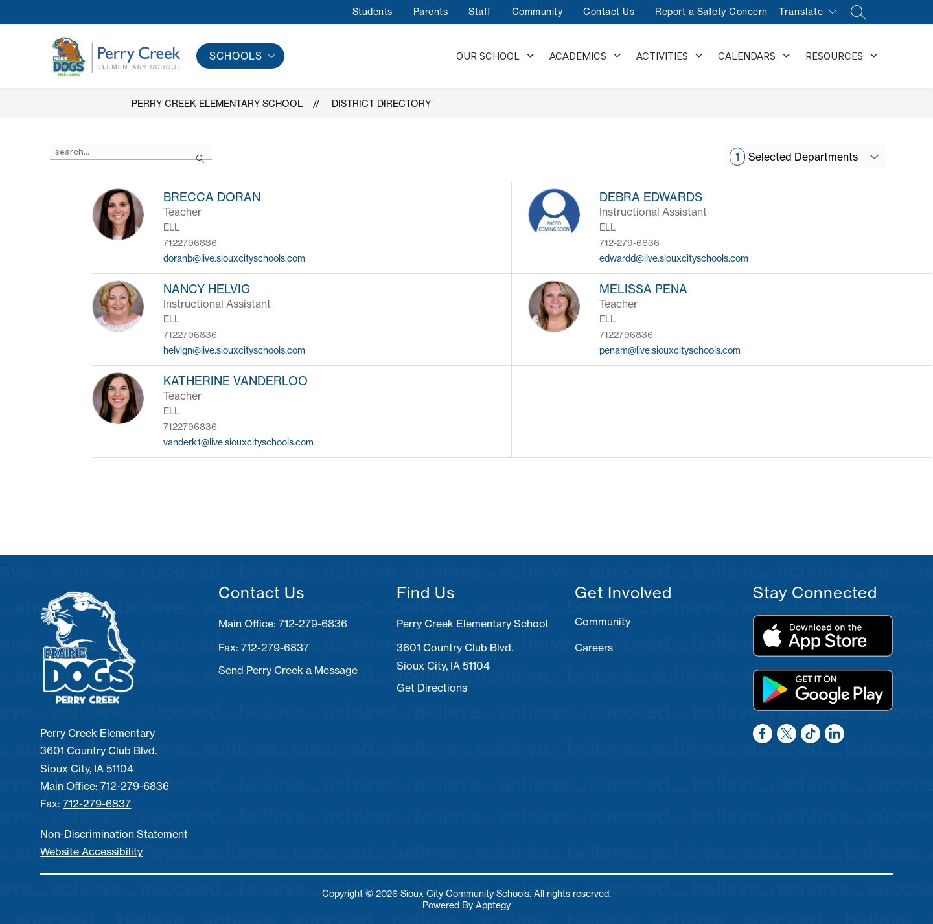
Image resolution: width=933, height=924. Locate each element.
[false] (131, 152)
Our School (488, 56)
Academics (577, 56)
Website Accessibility (91, 851)
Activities (662, 56)
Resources (834, 56)
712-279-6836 (134, 786)
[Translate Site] (807, 14)
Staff (479, 11)
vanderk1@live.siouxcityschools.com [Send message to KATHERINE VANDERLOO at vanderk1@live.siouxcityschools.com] (238, 442)
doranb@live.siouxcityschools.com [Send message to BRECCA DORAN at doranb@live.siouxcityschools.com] (234, 258)
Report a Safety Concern (710, 11)
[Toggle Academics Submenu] (617, 56)
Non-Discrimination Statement (114, 834)
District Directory (381, 103)
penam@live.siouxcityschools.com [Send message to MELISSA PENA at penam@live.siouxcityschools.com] (670, 350)
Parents (429, 11)
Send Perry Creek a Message (288, 670)
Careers (594, 647)
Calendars (747, 56)
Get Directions (432, 687)
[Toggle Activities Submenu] (699, 56)
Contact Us (608, 11)
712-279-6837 (97, 803)
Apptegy (493, 905)
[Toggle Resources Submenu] (874, 56)
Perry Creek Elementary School (217, 103)
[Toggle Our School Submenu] (530, 56)
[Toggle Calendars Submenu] (786, 56)
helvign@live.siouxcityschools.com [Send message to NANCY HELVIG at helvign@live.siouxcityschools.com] (234, 350)
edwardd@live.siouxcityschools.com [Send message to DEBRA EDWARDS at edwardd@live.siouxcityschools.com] (673, 258)
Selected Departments (794, 157)
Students (371, 11)
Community (536, 11)
